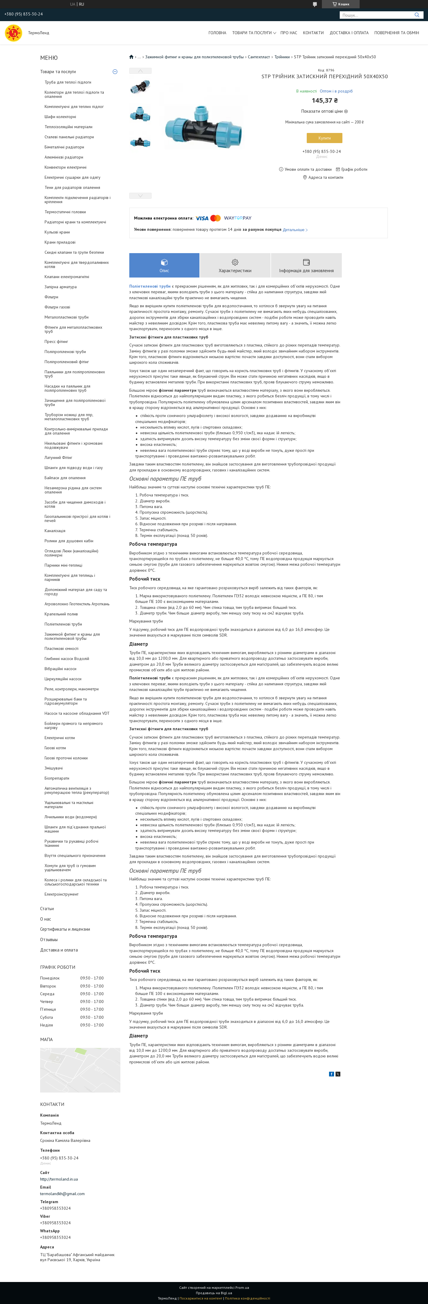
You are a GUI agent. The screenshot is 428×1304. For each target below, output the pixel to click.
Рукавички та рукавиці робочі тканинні (71, 843)
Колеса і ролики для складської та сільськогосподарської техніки (76, 882)
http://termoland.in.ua (59, 1179)
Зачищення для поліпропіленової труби (75, 402)
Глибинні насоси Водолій (67, 658)
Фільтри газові (57, 307)
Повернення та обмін (396, 32)
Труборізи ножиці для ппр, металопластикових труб (69, 416)
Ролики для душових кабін (69, 540)
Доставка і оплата (349, 32)
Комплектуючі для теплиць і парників (70, 577)
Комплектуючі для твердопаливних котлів (77, 264)
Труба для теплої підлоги (68, 82)
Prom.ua (242, 1287)
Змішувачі (54, 768)
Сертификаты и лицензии (65, 929)
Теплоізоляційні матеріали (68, 126)
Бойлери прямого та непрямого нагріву (74, 725)
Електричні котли (60, 737)
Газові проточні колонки (66, 758)
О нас (45, 919)
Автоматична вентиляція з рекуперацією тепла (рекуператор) (77, 790)
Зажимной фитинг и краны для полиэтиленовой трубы (72, 636)
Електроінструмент (61, 894)
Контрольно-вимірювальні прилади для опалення (76, 431)
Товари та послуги (252, 32)
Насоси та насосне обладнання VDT (77, 713)
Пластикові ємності (61, 648)
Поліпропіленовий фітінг (67, 361)
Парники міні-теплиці (63, 565)
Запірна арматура (61, 286)
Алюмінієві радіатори (64, 157)
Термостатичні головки (65, 211)
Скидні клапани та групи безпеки (74, 252)
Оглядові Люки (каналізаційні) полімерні (71, 553)
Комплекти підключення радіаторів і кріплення (78, 199)
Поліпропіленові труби (65, 351)
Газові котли (55, 747)
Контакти (313, 32)
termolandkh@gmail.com (62, 1193)
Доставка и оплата (59, 950)
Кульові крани (57, 232)
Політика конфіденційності (247, 1298)
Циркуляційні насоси (63, 678)
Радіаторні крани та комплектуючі (75, 222)
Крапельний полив (61, 614)
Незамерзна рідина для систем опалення (73, 490)
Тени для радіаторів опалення (72, 187)
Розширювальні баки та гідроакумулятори (66, 701)
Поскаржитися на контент (201, 1298)
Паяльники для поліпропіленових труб (75, 374)
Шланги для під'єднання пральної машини (75, 829)
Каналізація (55, 530)
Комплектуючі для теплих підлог (74, 106)
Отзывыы (49, 939)
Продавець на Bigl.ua (214, 1293)
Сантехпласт (259, 57)
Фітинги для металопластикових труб (73, 329)
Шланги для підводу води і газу (74, 467)
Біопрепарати (57, 778)
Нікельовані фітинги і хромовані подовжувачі (74, 445)
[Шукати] (417, 15)
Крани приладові (60, 242)
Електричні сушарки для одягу (72, 177)
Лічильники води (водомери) (71, 816)
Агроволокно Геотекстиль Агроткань (77, 603)
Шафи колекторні (60, 116)
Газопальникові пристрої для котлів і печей (77, 518)
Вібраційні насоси (60, 668)
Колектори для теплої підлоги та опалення (74, 94)
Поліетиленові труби (63, 624)
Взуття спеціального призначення (75, 855)
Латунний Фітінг (58, 457)
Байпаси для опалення (65, 477)
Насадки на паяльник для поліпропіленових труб (67, 388)
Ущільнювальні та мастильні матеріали (69, 804)
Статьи (47, 908)
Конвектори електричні (65, 167)
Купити (325, 138)
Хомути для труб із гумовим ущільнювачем (70, 867)
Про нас (289, 32)
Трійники (282, 57)
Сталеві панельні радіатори (69, 137)
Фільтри (51, 297)
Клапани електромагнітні (67, 276)
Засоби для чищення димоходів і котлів (75, 504)
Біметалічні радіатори (64, 147)
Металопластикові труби (67, 317)
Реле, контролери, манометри (72, 689)
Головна (217, 32)
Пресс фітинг (56, 341)
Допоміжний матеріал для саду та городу (76, 591)
